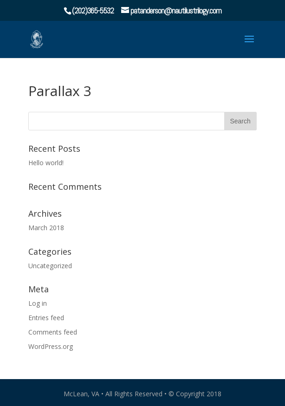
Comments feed (52, 332)
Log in (37, 303)
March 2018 (46, 227)
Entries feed (46, 317)
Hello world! (46, 162)
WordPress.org (50, 346)
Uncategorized (50, 265)
